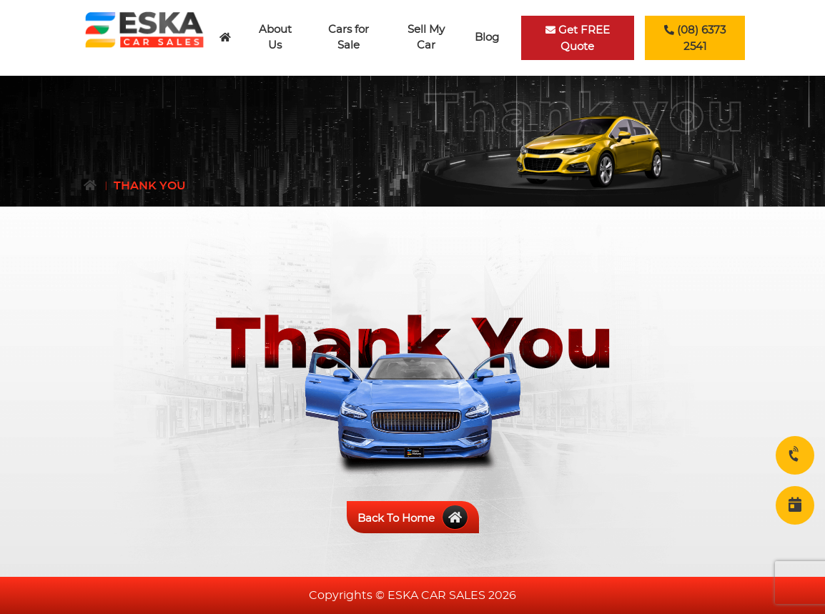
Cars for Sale (348, 37)
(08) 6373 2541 (695, 37)
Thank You (150, 186)
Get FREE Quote (577, 37)
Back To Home (412, 518)
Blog (487, 37)
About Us (275, 37)
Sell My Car (426, 37)
